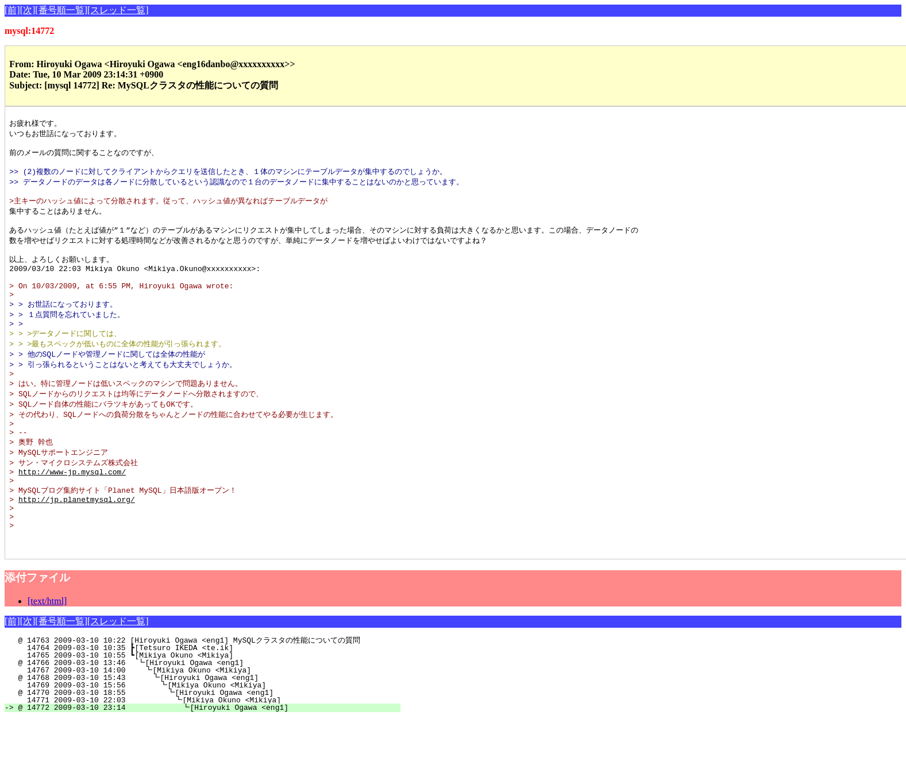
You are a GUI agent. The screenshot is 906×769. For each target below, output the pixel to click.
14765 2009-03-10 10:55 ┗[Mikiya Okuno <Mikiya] (213, 705)
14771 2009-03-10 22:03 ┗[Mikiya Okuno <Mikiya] (208, 750)
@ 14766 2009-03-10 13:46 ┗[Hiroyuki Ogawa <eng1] (212, 713)
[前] (12, 10)
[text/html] (47, 651)
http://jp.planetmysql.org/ (76, 540)
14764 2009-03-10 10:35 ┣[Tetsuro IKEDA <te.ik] (213, 698)
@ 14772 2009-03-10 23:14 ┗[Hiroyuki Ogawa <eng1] (207, 757)
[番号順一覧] (61, 10)
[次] (28, 10)
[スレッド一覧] (118, 10)
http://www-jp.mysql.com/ (72, 509)
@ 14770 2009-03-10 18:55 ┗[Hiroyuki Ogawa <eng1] (209, 742)
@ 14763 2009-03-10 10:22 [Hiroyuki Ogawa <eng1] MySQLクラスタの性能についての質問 (204, 690)
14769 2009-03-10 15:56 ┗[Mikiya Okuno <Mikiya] (210, 735)
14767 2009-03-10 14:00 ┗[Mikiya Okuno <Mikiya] (211, 720)
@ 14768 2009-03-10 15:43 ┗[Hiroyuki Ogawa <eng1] (210, 727)
